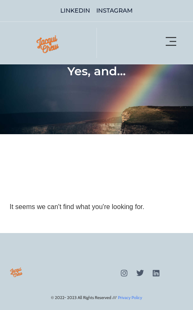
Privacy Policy (130, 297)
